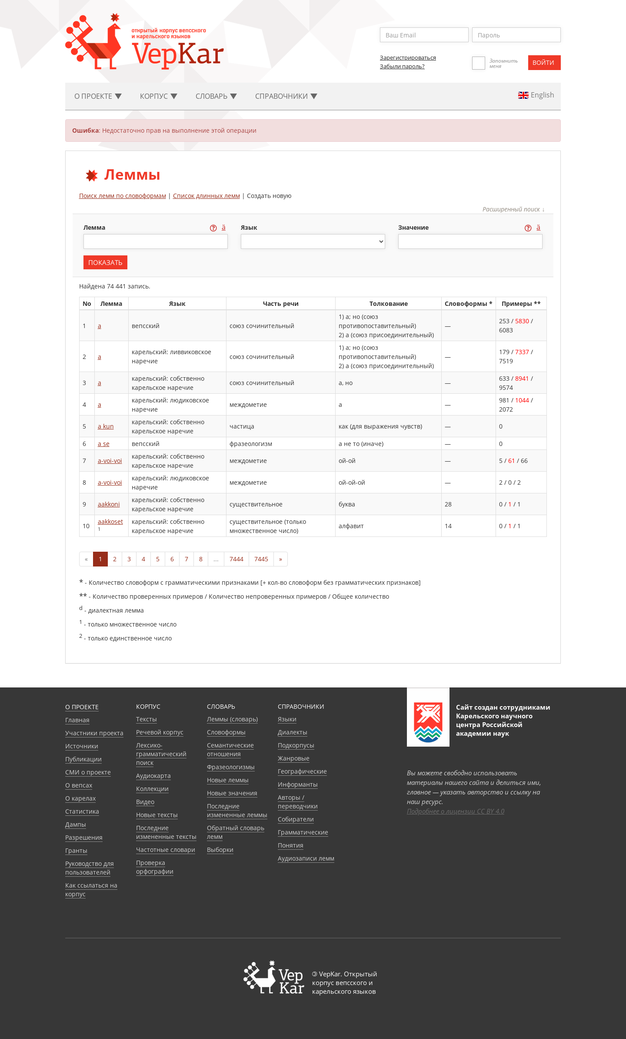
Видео (145, 802)
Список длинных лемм (206, 195)
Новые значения (232, 793)
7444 (236, 559)
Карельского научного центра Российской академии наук (494, 724)
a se (104, 443)
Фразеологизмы (231, 767)
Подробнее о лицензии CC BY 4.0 (455, 811)
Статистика (82, 811)
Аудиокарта (153, 775)
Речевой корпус (159, 732)
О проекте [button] (98, 96)
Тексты (146, 719)
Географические (302, 771)
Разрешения (84, 837)
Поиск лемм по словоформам (122, 195)
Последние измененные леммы (237, 810)
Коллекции (152, 788)
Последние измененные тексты (166, 832)
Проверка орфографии (154, 866)
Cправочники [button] (286, 96)
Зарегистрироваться (408, 57)
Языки (287, 719)
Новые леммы (228, 780)
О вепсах (78, 785)
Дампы (75, 824)
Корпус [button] (158, 96)
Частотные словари (165, 849)
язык (249, 227)
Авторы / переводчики (298, 801)
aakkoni (109, 504)
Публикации (83, 759)
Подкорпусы (296, 745)
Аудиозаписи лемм (306, 858)
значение (414, 227)
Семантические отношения (230, 749)
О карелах (80, 798)
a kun (106, 426)
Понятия (290, 845)
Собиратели (296, 819)
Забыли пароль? (402, 66)
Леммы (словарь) (232, 719)
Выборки (220, 849)
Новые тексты (157, 815)
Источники (81, 746)
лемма (95, 227)
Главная (77, 720)
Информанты (298, 784)
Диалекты (292, 732)
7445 (261, 559)
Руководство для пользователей (89, 867)
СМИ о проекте (88, 772)
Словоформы (226, 732)
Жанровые (294, 758)
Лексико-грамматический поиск (161, 754)
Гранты (76, 850)
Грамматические (303, 832)
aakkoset (110, 521)
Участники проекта (94, 733)
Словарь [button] (216, 96)
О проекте (82, 707)
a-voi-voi (110, 460)
